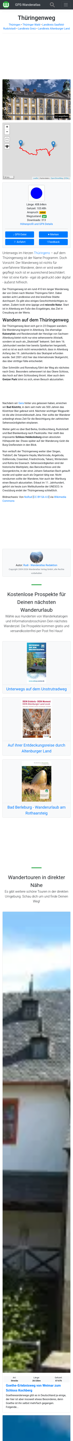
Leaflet (35, 178)
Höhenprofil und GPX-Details (36, 224)
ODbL (66, 178)
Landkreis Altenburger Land (54, 28)
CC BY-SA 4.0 (41, 497)
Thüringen (14, 24)
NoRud (28, 497)
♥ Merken (53, 234)
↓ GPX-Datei (20, 234)
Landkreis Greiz (27, 28)
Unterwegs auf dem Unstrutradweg (36, 689)
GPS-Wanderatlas (27, 5)
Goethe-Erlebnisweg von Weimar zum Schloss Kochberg (33, 1388)
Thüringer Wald (31, 24)
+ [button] (7, 127)
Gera (21, 403)
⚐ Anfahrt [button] (19, 241)
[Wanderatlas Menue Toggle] (65, 4)
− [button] (7, 132)
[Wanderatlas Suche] (52, 4)
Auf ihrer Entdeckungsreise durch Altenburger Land (36, 748)
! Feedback (53, 241)
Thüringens (42, 253)
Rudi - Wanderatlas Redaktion (40, 565)
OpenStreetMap (57, 178)
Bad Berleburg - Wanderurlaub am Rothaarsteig (36, 810)
